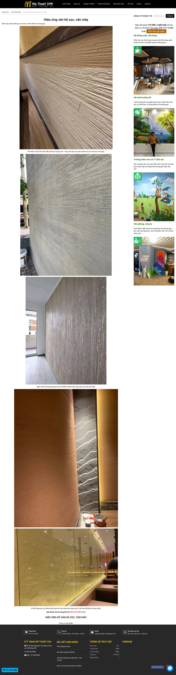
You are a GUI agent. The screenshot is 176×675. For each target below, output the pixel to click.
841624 (104, 654)
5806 (104, 652)
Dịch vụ (77, 4)
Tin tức (130, 4)
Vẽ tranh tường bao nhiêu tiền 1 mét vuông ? (69, 659)
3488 (104, 649)
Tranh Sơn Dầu (104, 4)
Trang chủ (5, 12)
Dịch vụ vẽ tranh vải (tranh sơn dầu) (69, 666)
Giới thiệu (66, 4)
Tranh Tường (88, 4)
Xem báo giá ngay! (156, 31)
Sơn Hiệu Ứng (118, 4)
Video (139, 4)
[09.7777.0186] (166, 28)
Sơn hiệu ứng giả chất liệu (66, 652)
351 (104, 646)
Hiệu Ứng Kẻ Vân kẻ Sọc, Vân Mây (35, 12)
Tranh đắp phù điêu (63, 646)
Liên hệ (147, 4)
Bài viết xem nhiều (67, 642)
